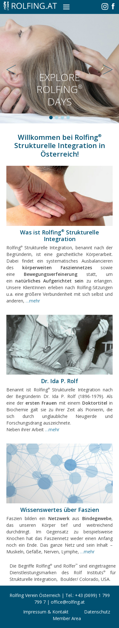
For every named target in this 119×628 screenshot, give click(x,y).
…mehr (33, 301)
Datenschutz (97, 612)
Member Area (67, 618)
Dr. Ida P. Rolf (59, 381)
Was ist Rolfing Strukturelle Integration (59, 235)
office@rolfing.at (68, 602)
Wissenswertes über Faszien (59, 509)
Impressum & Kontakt (46, 612)
